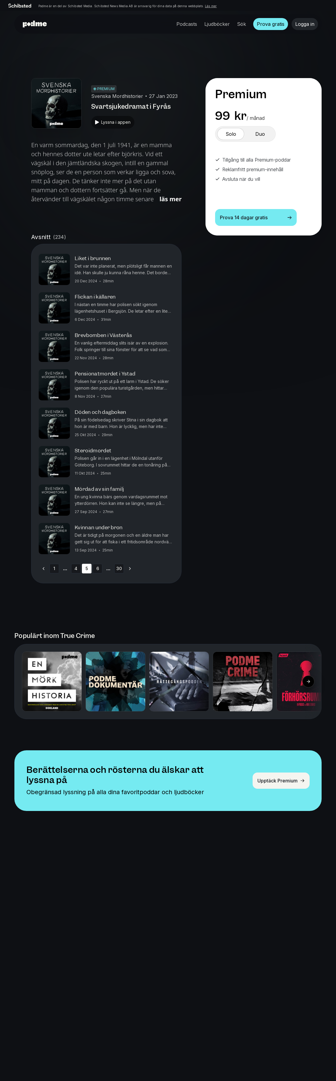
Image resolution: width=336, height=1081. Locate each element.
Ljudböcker (217, 24)
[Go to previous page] (43, 568)
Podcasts (186, 24)
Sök (241, 24)
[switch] (230, 134)
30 (119, 568)
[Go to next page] (130, 568)
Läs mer (211, 6)
